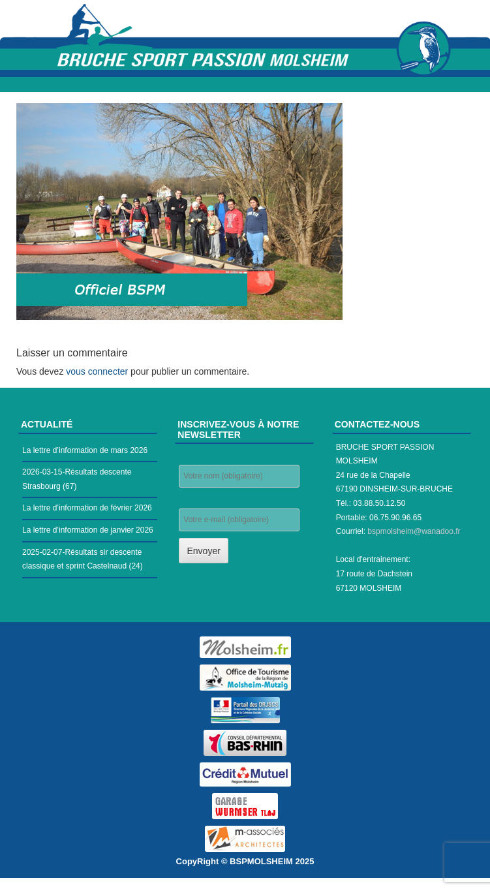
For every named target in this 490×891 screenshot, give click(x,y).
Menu (245, 84)
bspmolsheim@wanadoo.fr (413, 531)
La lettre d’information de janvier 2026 (87, 530)
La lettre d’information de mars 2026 (84, 450)
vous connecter (97, 371)
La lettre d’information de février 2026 (87, 507)
